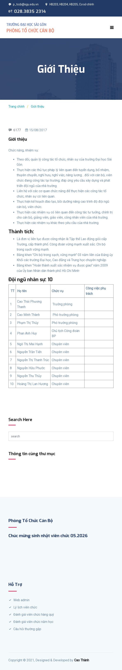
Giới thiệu (37, 106)
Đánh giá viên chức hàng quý (33, 614)
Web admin (21, 600)
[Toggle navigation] (112, 27)
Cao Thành (81, 660)
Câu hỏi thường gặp (27, 629)
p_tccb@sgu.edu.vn (23, 4)
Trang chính (16, 106)
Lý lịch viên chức (25, 607)
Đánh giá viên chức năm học (33, 622)
